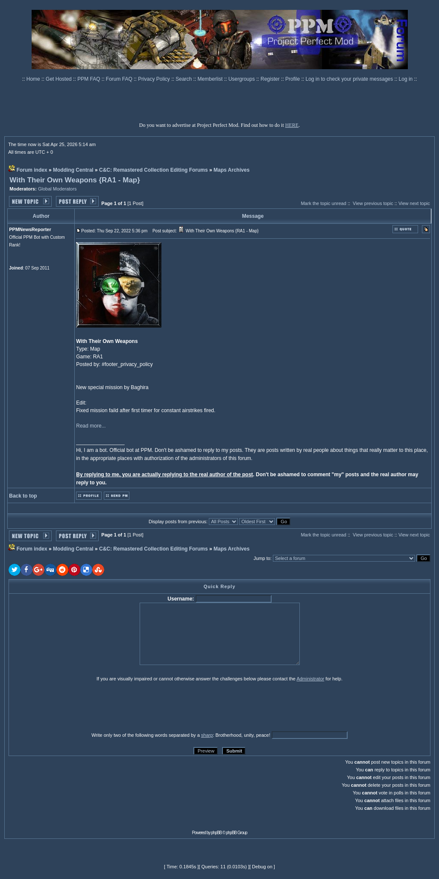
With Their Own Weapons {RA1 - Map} (74, 180)
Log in (406, 79)
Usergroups (242, 79)
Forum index (32, 170)
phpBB (216, 832)
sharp (207, 735)
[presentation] (75, 706)
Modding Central (73, 170)
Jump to (262, 558)
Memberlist (211, 79)
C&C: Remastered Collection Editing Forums (153, 170)
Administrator (310, 678)
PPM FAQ (89, 79)
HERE (292, 125)
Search (184, 79)
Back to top (23, 496)
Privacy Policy (154, 79)
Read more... (90, 426)
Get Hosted (59, 79)
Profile (293, 79)
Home (33, 79)
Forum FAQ (120, 79)
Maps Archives (231, 170)
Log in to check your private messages (349, 79)
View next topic (414, 203)
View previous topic (373, 203)
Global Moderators (57, 188)
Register (270, 79)
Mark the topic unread (323, 203)
